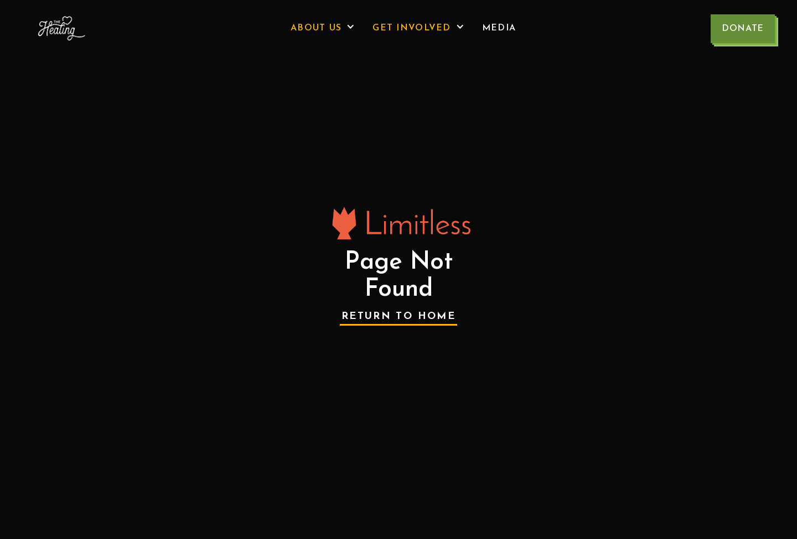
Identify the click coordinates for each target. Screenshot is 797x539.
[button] (323, 28)
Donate (743, 28)
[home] (59, 28)
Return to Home (398, 316)
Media (499, 28)
